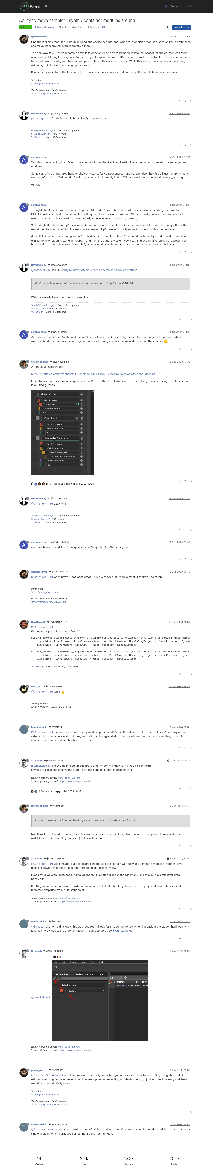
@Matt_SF (55, 726)
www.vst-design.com (69, 777)
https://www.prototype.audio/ (75, 781)
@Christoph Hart (58, 498)
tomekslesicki (39, 727)
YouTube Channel (40, 133)
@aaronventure (57, 264)
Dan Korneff (38, 622)
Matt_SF (36, 686)
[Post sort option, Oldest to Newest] (168, 27)
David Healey (38, 113)
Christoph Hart (39, 361)
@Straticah (57, 805)
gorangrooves (39, 36)
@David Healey (57, 332)
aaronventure (39, 157)
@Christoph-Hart (42, 503)
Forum (35, 6)
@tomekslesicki (53, 760)
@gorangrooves (58, 113)
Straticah (36, 760)
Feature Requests (44, 27)
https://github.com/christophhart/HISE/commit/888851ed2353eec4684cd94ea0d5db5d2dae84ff (93, 373)
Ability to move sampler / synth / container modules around (98, 270)
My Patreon (37, 137)
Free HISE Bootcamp (42, 130)
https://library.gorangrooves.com (48, 93)
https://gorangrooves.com (45, 83)
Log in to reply (181, 27)
